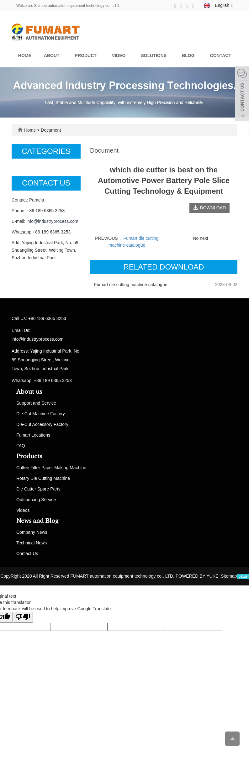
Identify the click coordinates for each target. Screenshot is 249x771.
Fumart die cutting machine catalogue (130, 284)
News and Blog (37, 520)
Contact (220, 55)
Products (29, 456)
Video (120, 55)
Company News (31, 532)
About (53, 55)
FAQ (20, 445)
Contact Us (27, 553)
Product (87, 55)
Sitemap (229, 576)
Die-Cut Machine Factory (40, 413)
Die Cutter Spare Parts (38, 488)
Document (51, 130)
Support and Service (36, 403)
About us (29, 391)
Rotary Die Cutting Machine (43, 478)
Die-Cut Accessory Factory (42, 424)
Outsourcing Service (36, 499)
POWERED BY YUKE (198, 576)
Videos (23, 510)
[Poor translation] (23, 617)
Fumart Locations (33, 435)
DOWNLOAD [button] (209, 207)
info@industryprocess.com (52, 221)
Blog (189, 55)
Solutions (155, 55)
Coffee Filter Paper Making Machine (51, 467)
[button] (61, 55)
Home (24, 55)
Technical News (31, 542)
